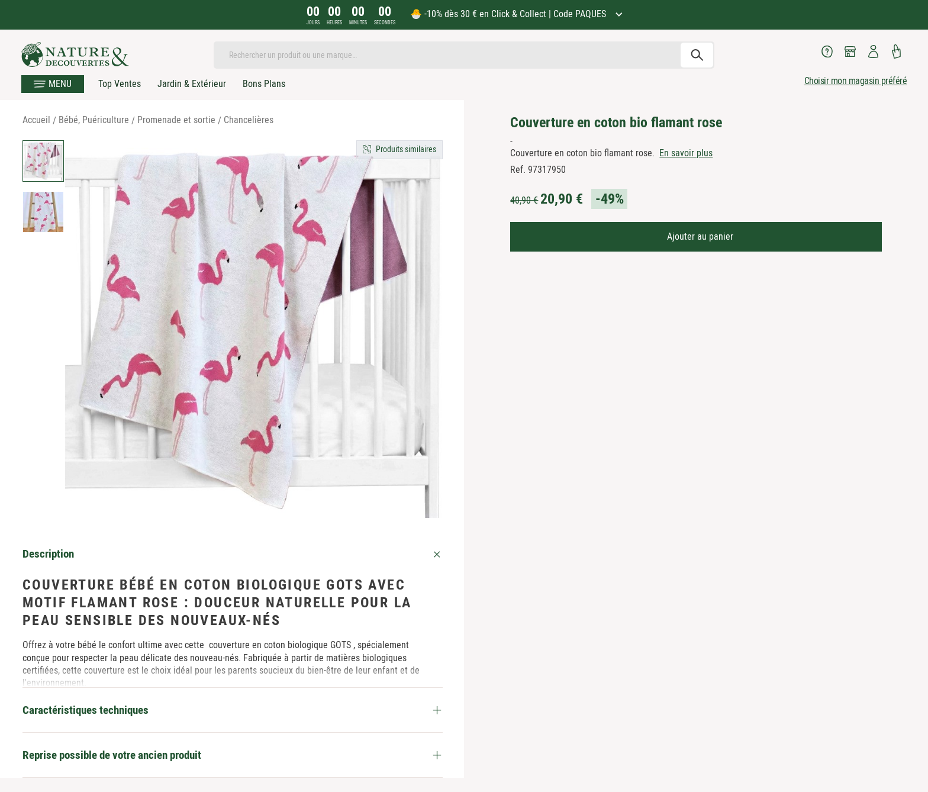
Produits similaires (406, 149)
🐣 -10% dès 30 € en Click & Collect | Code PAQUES (509, 14)
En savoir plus (686, 153)
